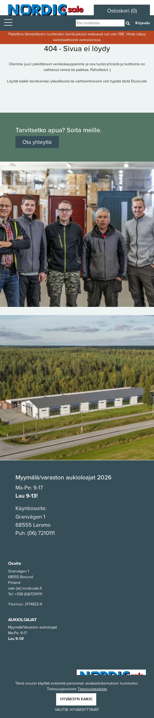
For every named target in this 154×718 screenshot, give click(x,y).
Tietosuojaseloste (92, 689)
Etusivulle (139, 81)
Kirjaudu (142, 23)
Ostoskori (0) (122, 11)
